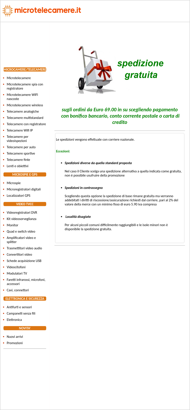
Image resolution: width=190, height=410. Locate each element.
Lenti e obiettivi (17, 166)
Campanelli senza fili (21, 313)
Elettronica (14, 320)
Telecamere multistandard (25, 118)
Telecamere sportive (21, 153)
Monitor (12, 225)
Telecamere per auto (21, 147)
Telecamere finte (18, 160)
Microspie (14, 183)
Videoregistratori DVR (22, 212)
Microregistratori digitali (24, 189)
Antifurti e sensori (19, 307)
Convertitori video (19, 254)
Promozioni (15, 343)
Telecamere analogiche (23, 111)
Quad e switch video (21, 231)
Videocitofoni (16, 267)
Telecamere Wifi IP (20, 130)
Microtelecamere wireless (25, 105)
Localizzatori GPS (18, 195)
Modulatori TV (17, 273)
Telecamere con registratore (26, 124)
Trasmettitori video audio (24, 248)
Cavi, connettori (18, 290)
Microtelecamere (19, 78)
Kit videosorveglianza (21, 219)
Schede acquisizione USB (24, 261)
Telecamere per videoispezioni (17, 139)
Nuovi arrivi (15, 337)
